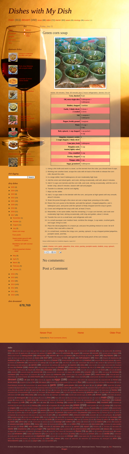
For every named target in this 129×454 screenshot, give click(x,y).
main (11, 19)
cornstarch (11, 374)
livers (57, 398)
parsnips (86, 408)
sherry (37, 424)
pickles (19, 412)
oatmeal (43, 405)
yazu (23, 441)
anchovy (118, 351)
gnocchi (53, 387)
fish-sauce (42, 382)
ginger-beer (111, 385)
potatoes (65, 415)
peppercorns (80, 410)
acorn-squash (27, 351)
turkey (73, 434)
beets (73, 358)
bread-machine (67, 360)
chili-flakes (108, 367)
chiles (99, 367)
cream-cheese (100, 374)
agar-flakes (36, 351)
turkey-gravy (82, 433)
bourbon (40, 360)
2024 (13, 191)
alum (101, 351)
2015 (13, 277)
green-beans (115, 387)
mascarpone (88, 400)
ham (49, 390)
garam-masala (42, 385)
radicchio (46, 417)
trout (54, 433)
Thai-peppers (69, 431)
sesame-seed (15, 424)
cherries (31, 367)
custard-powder (94, 377)
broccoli (97, 360)
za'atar (43, 441)
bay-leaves (108, 355)
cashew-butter (45, 365)
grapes (82, 387)
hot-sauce (33, 392)
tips (87, 431)
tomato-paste (109, 431)
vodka (47, 438)
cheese (51, 246)
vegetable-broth (29, 436)
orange (107, 405)
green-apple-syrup (103, 387)
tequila (51, 431)
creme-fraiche (35, 377)
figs (29, 382)
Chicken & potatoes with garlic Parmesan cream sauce (26, 160)
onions (100, 405)
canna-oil (92, 362)
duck (32, 380)
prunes (101, 415)
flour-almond (89, 382)
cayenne (73, 365)
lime (72, 246)
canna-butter (82, 362)
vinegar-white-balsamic (21, 438)
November (17, 218)
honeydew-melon (13, 392)
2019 (13, 208)
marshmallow (69, 400)
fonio (117, 382)
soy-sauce (56, 426)
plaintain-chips (95, 412)
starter (58, 20)
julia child (105, 392)
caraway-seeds (14, 365)
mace (90, 398)
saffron (106, 419)
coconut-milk (38, 372)
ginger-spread (31, 387)
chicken (61, 367)
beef (46, 358)
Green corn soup (18, 231)
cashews (55, 365)
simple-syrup (84, 424)
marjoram (53, 400)
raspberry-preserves (90, 417)
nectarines (116, 402)
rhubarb (10, 419)
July (14, 228)
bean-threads (28, 358)
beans (37, 358)
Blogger (64, 449)
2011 (13, 291)
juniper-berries (115, 392)
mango (10, 400)
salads (68, 20)
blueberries (12, 360)
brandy (48, 360)
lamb (63, 395)
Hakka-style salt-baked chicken (19, 154)
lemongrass (21, 398)
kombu (48, 395)
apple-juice (24, 353)
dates (117, 377)
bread (54, 360)
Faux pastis (16, 235)
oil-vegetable (53, 405)
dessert (26, 19)
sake (119, 419)
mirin (38, 402)
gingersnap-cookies (43, 387)
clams (96, 370)
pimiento (43, 412)
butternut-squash (33, 362)
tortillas (29, 433)
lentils (29, 398)
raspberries (78, 417)
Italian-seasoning (78, 392)
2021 (13, 201)
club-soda (112, 370)
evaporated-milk (105, 380)
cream (87, 374)
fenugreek (23, 382)
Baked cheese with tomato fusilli (25, 130)
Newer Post (46, 333)
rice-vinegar (32, 419)
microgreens (15, 402)
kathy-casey (29, 395)
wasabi (67, 438)
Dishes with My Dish (40, 11)
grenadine (20, 390)
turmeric (91, 434)
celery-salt (100, 365)
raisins (60, 417)
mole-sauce (80, 402)
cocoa (119, 370)
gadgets (11, 36)
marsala (60, 400)
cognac (69, 372)
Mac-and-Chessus (72, 398)
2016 (13, 274)
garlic (60, 246)
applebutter (33, 353)
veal (21, 436)
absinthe (17, 351)
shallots (100, 246)
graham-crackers (63, 387)
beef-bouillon (57, 358)
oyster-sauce (23, 408)
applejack (42, 353)
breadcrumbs (78, 360)
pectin (51, 410)
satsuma (45, 421)
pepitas (58, 410)
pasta (94, 408)
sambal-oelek (36, 421)
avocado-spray (106, 353)
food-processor (30, 385)
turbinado (65, 433)
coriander (87, 372)
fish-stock (53, 382)
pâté (101, 408)
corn (56, 246)
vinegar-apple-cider (83, 436)
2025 (13, 187)
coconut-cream (26, 372)
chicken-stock (73, 367)
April (15, 259)
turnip (100, 433)
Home (81, 333)
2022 (13, 198)
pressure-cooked (79, 415)
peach (106, 408)
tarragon (38, 431)
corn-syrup (105, 372)
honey (114, 390)
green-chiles (11, 390)
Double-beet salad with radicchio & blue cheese (26, 143)
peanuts (22, 410)
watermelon (85, 438)
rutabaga (98, 419)
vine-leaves (61, 436)
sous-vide (47, 426)
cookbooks (12, 33)
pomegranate (11, 415)
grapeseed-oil (91, 387)
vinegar (50, 249)
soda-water (13, 426)
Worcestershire (13, 441)
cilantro (60, 370)
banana (69, 355)
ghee (87, 385)
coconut (14, 372)
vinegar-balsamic (97, 436)
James (28, 30)
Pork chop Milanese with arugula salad (26, 67)
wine (115, 438)
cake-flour (66, 362)
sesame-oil (117, 421)
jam (99, 392)
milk (23, 402)
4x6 (110, 447)
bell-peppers (84, 358)
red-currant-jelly (103, 417)
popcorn (33, 415)
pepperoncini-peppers (93, 410)
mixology (77, 20)
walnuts (57, 438)
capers (119, 362)
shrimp (60, 424)
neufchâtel (11, 405)
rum (92, 419)
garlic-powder (69, 385)
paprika (66, 408)
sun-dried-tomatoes (80, 429)
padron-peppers (33, 408)
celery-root (91, 365)
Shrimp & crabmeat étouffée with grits (26, 54)
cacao (51, 362)
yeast (29, 441)
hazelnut (73, 390)
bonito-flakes (32, 360)
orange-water (117, 405)
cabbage (43, 362)
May (14, 256)
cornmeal (115, 372)
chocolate (48, 370)
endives (82, 380)
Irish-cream (67, 392)
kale (19, 395)
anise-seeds (14, 353)
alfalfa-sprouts (52, 351)
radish (53, 417)
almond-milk (83, 351)
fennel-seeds (12, 382)
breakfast (86, 20)
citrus (82, 370)
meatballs (117, 400)
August (15, 225)
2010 (13, 295)
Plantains (104, 412)
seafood (100, 422)
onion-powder (91, 405)
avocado (95, 353)
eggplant (48, 380)
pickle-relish (11, 412)
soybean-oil (67, 426)
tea (45, 431)
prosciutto (93, 415)
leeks (90, 395)
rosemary (70, 419)
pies (35, 412)
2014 (13, 281)
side (68, 424)
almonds (92, 351)
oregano (13, 408)
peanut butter (117, 408)
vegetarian (40, 436)
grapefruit (75, 387)
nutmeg (34, 405)
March (15, 262)
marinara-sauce (43, 400)
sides (48, 20)
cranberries (57, 374)
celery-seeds (109, 365)
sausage (59, 422)
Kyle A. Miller (28, 35)
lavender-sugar (81, 395)
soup (40, 20)
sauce (51, 421)
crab (41, 374)
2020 (13, 205)
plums (111, 412)
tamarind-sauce (21, 431)
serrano (109, 421)
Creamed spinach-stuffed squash (25, 105)
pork (50, 415)
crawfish (80, 374)
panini (51, 408)
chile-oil (92, 367)
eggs (57, 379)
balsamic (53, 355)
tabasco (106, 429)
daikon (103, 377)
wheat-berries (95, 438)
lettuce (36, 398)
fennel (115, 380)
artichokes (67, 353)
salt (29, 421)
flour (80, 382)
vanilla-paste (13, 436)
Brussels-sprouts (108, 360)
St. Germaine (106, 426)
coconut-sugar (60, 372)
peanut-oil (13, 410)
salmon (21, 422)
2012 (13, 288)
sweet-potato (95, 429)
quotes (37, 417)
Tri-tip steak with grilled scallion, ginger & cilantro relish (26, 118)
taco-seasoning (116, 429)
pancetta (43, 408)
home (10, 30)
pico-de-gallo (28, 412)
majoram (116, 398)
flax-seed (73, 382)
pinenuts (60, 412)
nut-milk (27, 405)
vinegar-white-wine (36, 438)
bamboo (61, 355)
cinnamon (72, 370)
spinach (111, 246)
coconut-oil (50, 372)
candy (74, 362)
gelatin (80, 385)
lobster (63, 398)
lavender (71, 395)
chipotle (30, 370)
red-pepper (114, 417)
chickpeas (83, 367)
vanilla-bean (117, 433)
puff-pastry (108, 415)
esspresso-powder (93, 380)
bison (97, 358)
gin (93, 385)
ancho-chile (108, 351)
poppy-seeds (42, 415)
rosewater (86, 419)
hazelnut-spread (83, 390)
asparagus (86, 353)
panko (57, 408)
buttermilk (20, 363)
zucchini (50, 441)
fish (34, 382)
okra (61, 405)
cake (57, 363)
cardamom (24, 365)
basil (97, 355)
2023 (13, 194)
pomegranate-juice (23, 415)
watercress (75, 438)
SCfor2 (86, 421)
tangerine (31, 431)
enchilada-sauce (73, 380)
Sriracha (96, 426)
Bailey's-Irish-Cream (13, 355)
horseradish (24, 392)
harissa (65, 390)
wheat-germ (106, 438)
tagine (12, 431)
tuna (59, 433)
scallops (78, 421)
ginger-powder (21, 387)
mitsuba (52, 402)
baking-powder (27, 355)
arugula (76, 353)
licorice (43, 398)
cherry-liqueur (51, 367)
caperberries (110, 362)
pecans (43, 410)
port (57, 415)
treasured (37, 434)
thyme (78, 431)
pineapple (51, 412)
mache (97, 398)
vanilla (107, 433)
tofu (93, 431)
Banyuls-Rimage (81, 355)
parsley (82, 246)
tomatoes (18, 433)
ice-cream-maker (54, 392)
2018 (13, 211)
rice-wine (42, 419)
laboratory (12, 40)
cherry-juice (41, 367)
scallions (69, 422)
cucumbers (61, 377)
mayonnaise (105, 400)
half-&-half (35, 390)
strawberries (22, 429)
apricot (58, 353)
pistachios (83, 412)
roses (78, 419)
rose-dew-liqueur (59, 419)
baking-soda (41, 355)
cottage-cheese (24, 374)
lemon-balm (110, 395)
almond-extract (72, 351)
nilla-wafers (19, 405)
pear (28, 410)
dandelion (110, 377)
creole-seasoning (49, 377)
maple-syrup (31, 400)
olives (67, 405)
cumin (69, 377)
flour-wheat (110, 382)
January (16, 269)
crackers (48, 374)
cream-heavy (11, 377)
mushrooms (91, 402)
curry (84, 377)
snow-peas (107, 424)
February (16, 266)
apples (49, 353)
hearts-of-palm (95, 390)
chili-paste (116, 367)
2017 (13, 215)
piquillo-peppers (72, 412)
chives (38, 370)
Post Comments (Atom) (58, 338)
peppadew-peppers (68, 410)
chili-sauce (21, 370)
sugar (45, 249)
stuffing (33, 429)
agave (44, 351)
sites (10, 43)
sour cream (34, 426)
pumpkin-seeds (91, 246)
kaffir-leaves (11, 395)
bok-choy (23, 360)
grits (27, 390)
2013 (13, 284)
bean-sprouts (18, 358)
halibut (43, 390)
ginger (100, 385)
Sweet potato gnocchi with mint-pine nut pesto (21, 239)
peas (35, 410)
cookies (77, 372)
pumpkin (118, 415)
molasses (71, 402)
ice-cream (42, 392)
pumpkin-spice (28, 417)
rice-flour (23, 419)
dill (25, 380)
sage (112, 419)
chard (11, 367)
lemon (98, 395)
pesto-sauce (115, 410)
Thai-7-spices (59, 431)
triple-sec (48, 433)
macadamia (83, 398)
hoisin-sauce (105, 390)
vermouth (52, 436)
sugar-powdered (65, 429)
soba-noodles (116, 424)
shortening (53, 424)
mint (31, 402)
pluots (117, 412)
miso (44, 402)
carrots (34, 365)
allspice (61, 351)
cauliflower (63, 365)
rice (16, 419)
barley (90, 355)
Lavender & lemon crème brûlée (25, 80)
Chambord (118, 365)
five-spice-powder (63, 382)
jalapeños (66, 246)
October (16, 221)
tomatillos (100, 431)
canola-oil (101, 362)
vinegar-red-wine (109, 436)
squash (86, 426)
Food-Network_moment (15, 385)
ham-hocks (57, 390)
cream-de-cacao (114, 374)
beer (66, 358)
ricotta (49, 419)
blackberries (115, 358)
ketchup (40, 395)
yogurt (35, 441)
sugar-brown (51, 429)
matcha (97, 400)
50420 (10, 351)
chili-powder (12, 370)
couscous (34, 374)
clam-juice (89, 370)
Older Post (115, 333)
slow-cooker (95, 424)
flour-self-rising (100, 382)
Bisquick (105, 358)
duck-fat (40, 380)
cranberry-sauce (70, 374)
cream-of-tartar (22, 377)
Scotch (93, 421)
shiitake (45, 424)
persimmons (105, 410)
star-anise (115, 426)
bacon (115, 353)
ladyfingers (55, 395)
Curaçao (77, 377)
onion (77, 246)
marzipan (78, 400)
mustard (104, 402)
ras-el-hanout (68, 417)
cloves (102, 370)
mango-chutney (19, 400)
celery (82, 365)
